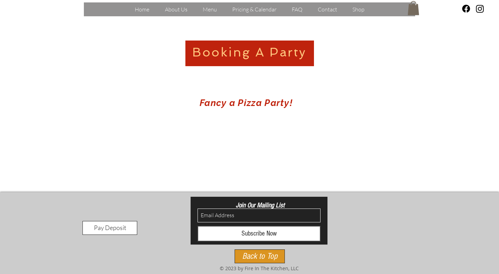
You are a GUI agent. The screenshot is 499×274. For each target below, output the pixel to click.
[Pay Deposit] (109, 228)
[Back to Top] (260, 256)
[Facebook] (466, 8)
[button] (413, 8)
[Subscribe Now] (259, 233)
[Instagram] (480, 8)
